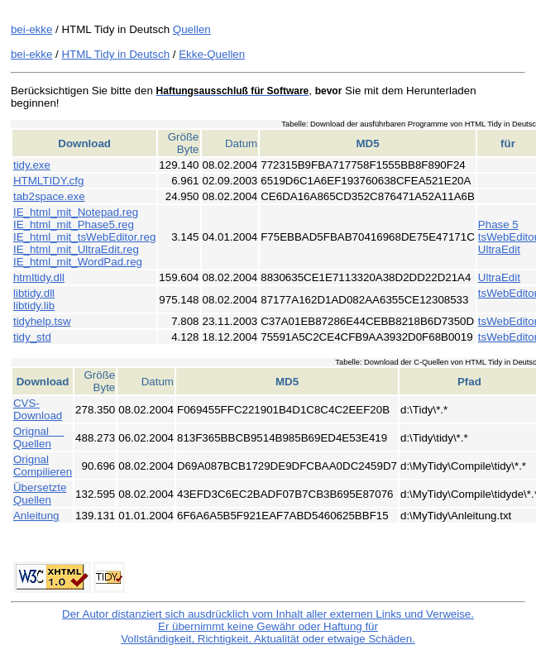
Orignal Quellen (38, 437)
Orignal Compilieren (42, 465)
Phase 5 (498, 224)
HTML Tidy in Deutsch (115, 54)
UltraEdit (499, 249)
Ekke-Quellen (212, 54)
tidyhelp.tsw (42, 321)
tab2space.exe (49, 196)
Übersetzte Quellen (39, 493)
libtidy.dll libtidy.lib (34, 299)
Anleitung (36, 515)
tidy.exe (31, 165)
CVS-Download (37, 409)
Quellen (192, 29)
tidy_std (32, 337)
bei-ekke (31, 29)
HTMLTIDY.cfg (48, 180)
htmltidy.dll (39, 277)
